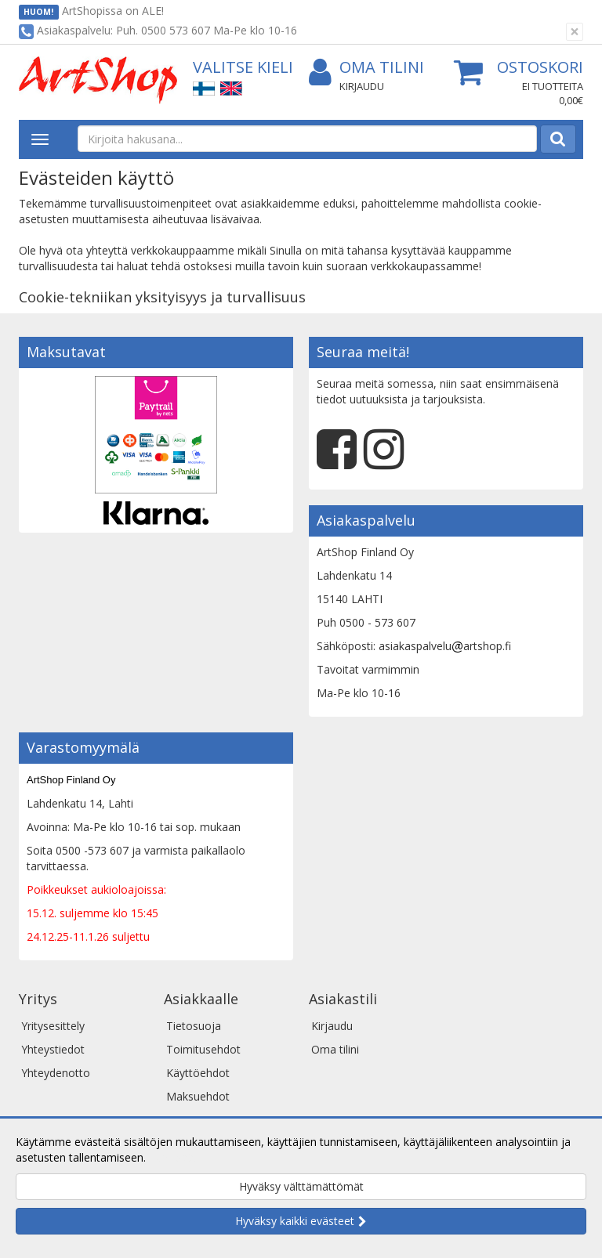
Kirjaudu (361, 86)
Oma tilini (366, 67)
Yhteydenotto (55, 1072)
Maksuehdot (198, 1096)
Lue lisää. (172, 1157)
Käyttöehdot (198, 1072)
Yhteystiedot (53, 1049)
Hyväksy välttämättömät (301, 1186)
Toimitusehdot (203, 1049)
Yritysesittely (53, 1025)
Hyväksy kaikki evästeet (294, 1220)
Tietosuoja (193, 1025)
